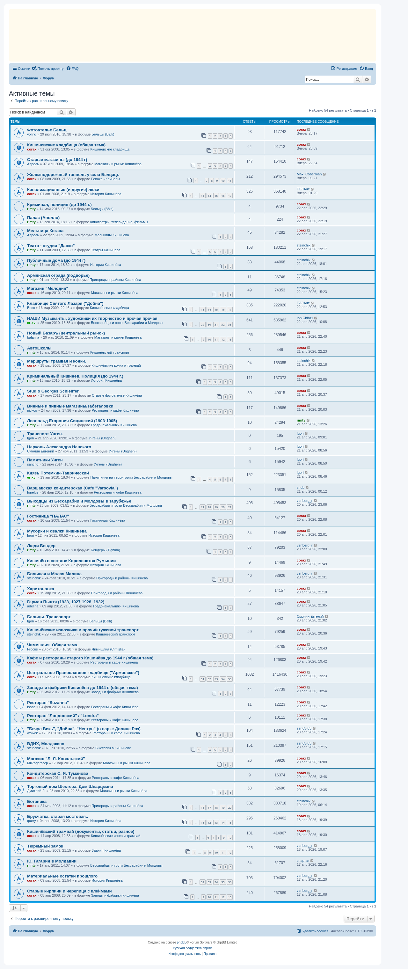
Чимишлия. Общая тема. (52, 644)
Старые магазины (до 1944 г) (57, 159)
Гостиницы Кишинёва (108, 520)
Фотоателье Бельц (46, 130)
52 (209, 679)
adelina (32, 606)
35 (222, 882)
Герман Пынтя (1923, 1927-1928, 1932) (65, 601)
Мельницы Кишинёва (111, 235)
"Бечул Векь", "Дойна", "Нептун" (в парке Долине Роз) (84, 728)
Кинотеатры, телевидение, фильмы (119, 222)
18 (209, 507)
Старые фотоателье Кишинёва (117, 395)
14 (209, 196)
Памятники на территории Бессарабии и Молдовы (131, 477)
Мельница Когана (45, 230)
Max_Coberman (309, 174)
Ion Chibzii (305, 318)
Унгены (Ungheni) (103, 438)
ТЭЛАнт (303, 189)
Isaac (31, 707)
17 (229, 196)
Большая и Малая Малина (54, 573)
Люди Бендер (41, 545)
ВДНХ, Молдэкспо (45, 743)
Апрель (33, 164)
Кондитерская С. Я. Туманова (57, 773)
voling (31, 134)
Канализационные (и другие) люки (63, 189)
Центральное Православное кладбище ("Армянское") (83, 672)
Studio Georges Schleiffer (53, 391)
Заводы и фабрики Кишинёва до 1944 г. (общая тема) (82, 687)
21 (229, 507)
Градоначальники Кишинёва (114, 425)
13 (202, 196)
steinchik (303, 245)
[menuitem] (48, 68)
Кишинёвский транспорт (109, 352)
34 (216, 882)
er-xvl (31, 323)
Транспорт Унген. (45, 433)
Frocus (32, 649)
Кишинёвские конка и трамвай (116, 365)
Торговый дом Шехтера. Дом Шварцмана (70, 786)
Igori (30, 438)
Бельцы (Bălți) (102, 134)
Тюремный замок (45, 846)
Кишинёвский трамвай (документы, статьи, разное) (80, 831)
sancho (32, 464)
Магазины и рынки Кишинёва (118, 164)
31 (216, 324)
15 (216, 196)
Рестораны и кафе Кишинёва (115, 410)
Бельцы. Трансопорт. (49, 616)
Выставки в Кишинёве (113, 748)
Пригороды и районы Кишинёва (115, 280)
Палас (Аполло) (43, 217)
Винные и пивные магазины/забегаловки (70, 406)
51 (202, 679)
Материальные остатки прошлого (62, 876)
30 (209, 324)
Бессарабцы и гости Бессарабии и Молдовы (127, 323)
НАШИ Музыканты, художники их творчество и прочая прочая (92, 318)
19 (216, 507)
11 (229, 181)
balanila (33, 337)
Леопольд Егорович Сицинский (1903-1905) (72, 420)
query (31, 821)
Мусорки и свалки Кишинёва (57, 531)
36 (229, 882)
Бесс (31, 308)
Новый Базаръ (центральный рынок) (66, 333)
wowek (32, 733)
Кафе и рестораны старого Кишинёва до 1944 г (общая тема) (90, 658)
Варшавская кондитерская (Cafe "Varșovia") (72, 488)
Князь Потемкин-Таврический (58, 473)
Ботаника (37, 801)
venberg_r (305, 501)
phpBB (181, 942)
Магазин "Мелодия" (47, 288)
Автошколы (39, 348)
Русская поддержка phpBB (192, 948)
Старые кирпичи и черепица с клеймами (69, 891)
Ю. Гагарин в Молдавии (51, 861)
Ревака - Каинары (105, 179)
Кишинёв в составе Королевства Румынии (71, 560)
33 (229, 324)
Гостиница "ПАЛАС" (48, 516)
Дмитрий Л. (36, 791)
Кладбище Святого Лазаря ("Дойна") (65, 303)
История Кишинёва (105, 194)
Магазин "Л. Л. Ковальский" (56, 758)
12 (222, 339)
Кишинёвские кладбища (110, 149)
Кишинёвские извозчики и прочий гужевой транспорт (83, 630)
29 (202, 324)
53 (216, 679)
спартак (303, 861)
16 (222, 196)
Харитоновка (40, 588)
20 (222, 507)
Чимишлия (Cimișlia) (108, 649)
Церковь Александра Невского (59, 446)
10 (222, 181)
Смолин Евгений (40, 451)
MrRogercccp (37, 763)
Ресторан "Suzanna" (48, 702)
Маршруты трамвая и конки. (56, 361)
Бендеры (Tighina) (105, 550)
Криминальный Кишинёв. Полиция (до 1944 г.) (75, 376)
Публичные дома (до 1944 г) (56, 260)
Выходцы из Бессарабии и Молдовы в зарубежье (79, 501)
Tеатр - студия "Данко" (51, 245)
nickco (32, 410)
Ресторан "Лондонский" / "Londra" (63, 715)
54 (222, 679)
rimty (31, 209)
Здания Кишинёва (106, 850)
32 (222, 324)
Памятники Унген (45, 460)
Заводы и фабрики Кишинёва (115, 692)
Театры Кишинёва (105, 250)
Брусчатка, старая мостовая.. (57, 816)
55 (229, 679)
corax (301, 129)
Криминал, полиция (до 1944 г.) (59, 204)
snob (300, 487)
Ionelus (32, 492)
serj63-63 (304, 728)
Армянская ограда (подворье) (58, 275)
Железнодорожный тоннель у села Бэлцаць (73, 174)
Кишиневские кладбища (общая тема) (66, 145)
